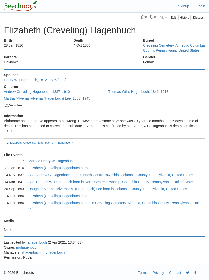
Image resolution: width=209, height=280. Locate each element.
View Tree (13, 105)
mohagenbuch (27, 248)
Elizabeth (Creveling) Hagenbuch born (58, 168)
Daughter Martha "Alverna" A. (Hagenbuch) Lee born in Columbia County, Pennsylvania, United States (107, 189)
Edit (173, 18)
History (184, 18)
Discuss (198, 18)
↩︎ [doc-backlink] (72, 142)
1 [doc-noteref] (84, 125)
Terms (143, 273)
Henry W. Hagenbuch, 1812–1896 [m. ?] (35, 80)
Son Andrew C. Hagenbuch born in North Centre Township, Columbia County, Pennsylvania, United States (110, 175)
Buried (148, 40)
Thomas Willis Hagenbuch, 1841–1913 (138, 92)
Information (13, 116)
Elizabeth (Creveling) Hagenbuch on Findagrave (40, 142)
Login (201, 6)
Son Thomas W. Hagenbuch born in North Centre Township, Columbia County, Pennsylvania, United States (111, 182)
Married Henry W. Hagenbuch (51, 161)
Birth (8, 40)
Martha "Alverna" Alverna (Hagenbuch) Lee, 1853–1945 (47, 98)
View (163, 18)
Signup (183, 6)
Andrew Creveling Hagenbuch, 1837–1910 (37, 92)
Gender (149, 57)
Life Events (13, 155)
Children (11, 87)
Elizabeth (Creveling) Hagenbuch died (57, 196)
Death (78, 40)
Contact (175, 273)
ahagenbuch (37, 242)
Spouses (11, 75)
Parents (10, 57)
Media (9, 221)
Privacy (158, 273)
